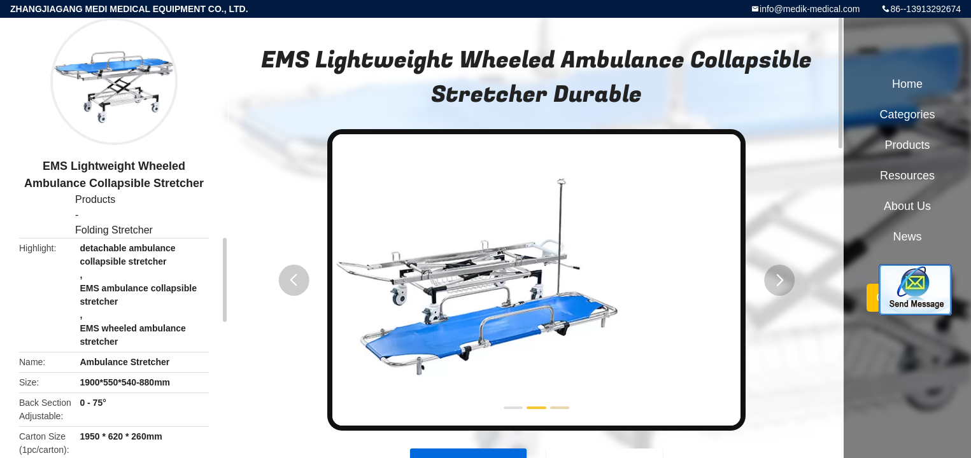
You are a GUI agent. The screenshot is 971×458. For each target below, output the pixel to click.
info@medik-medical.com (810, 9)
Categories (907, 114)
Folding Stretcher (114, 230)
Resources (907, 175)
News (907, 236)
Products (95, 199)
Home (907, 84)
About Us (907, 206)
